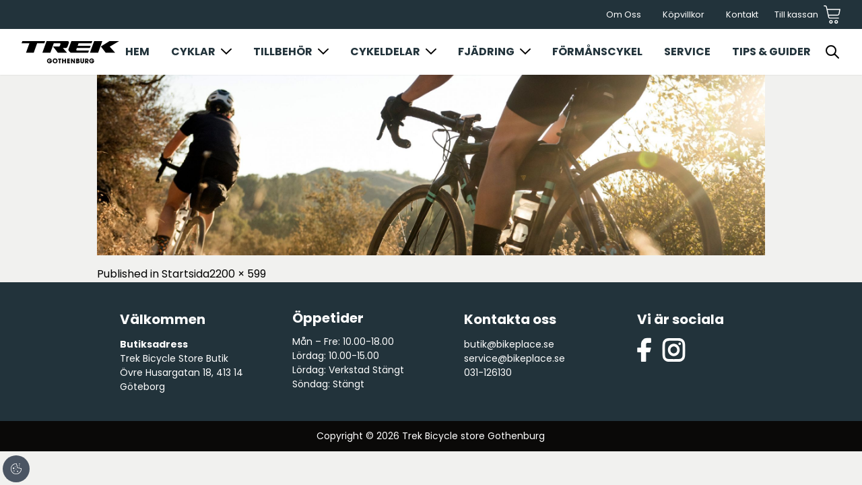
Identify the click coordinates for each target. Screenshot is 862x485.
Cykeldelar (385, 51)
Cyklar (193, 51)
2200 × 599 (237, 274)
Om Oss (623, 14)
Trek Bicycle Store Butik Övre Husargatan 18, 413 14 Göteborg (181, 372)
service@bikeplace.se (514, 358)
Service (687, 51)
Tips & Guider (771, 51)
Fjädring (486, 51)
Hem (137, 51)
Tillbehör (282, 51)
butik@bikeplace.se (509, 344)
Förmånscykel (597, 51)
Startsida (185, 274)
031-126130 (488, 372)
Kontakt (742, 14)
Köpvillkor (683, 14)
